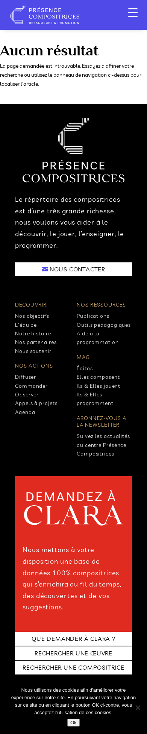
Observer (27, 394)
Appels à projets (36, 403)
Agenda (25, 412)
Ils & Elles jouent (98, 386)
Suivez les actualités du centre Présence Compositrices (103, 445)
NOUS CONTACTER (77, 269)
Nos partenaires (36, 342)
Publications (93, 316)
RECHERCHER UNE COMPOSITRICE (73, 667)
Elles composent (98, 377)
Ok (73, 722)
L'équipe (26, 325)
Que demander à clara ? (73, 638)
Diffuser (25, 377)
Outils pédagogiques (104, 325)
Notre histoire (33, 333)
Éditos (84, 368)
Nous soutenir (33, 351)
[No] (137, 707)
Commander (31, 386)
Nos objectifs (32, 316)
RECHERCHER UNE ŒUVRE (73, 653)
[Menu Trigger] (132, 12)
